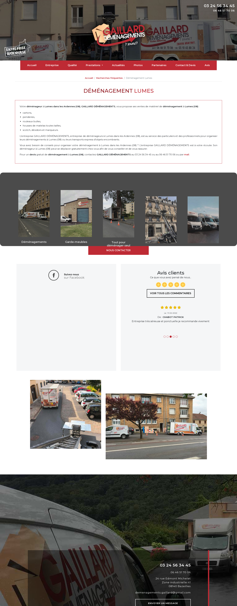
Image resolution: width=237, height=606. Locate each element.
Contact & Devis (185, 65)
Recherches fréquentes (109, 78)
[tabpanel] (170, 314)
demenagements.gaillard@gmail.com (163, 592)
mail (186, 154)
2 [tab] (167, 336)
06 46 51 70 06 (224, 10)
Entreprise (52, 65)
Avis (207, 65)
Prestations (93, 65)
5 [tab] (176, 336)
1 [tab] (164, 336)
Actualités (118, 65)
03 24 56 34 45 (219, 5)
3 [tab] (170, 336)
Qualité (72, 65)
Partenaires (159, 65)
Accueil (31, 65)
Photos (138, 65)
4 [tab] (173, 336)
